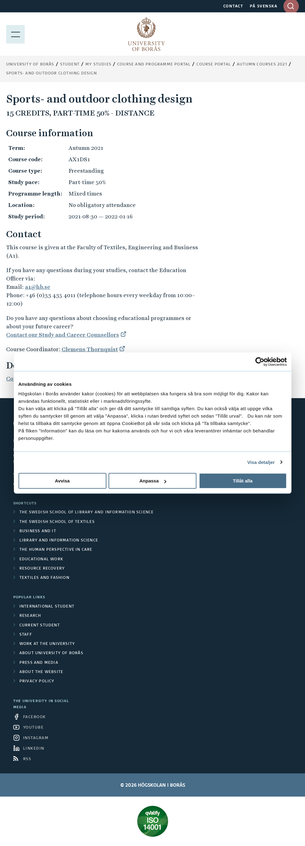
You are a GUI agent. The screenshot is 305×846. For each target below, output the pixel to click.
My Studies (98, 64)
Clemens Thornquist (90, 349)
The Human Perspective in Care (56, 550)
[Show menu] (15, 34)
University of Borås (30, 64)
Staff (25, 635)
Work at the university (47, 644)
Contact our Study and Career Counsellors (62, 334)
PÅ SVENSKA (263, 6)
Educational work (41, 559)
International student (46, 606)
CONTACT (233, 6)
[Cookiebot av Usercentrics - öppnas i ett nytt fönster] (260, 361)
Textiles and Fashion (44, 578)
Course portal (213, 64)
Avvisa (62, 480)
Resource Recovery (42, 568)
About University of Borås (51, 653)
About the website (41, 672)
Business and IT (37, 531)
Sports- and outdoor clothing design (51, 73)
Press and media (38, 663)
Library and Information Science (58, 540)
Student (70, 64)
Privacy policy (37, 681)
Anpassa (152, 480)
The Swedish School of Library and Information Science (86, 512)
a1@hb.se (37, 287)
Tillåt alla (243, 480)
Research (30, 616)
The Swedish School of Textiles (57, 522)
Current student (39, 625)
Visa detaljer (261, 462)
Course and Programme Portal (154, 64)
